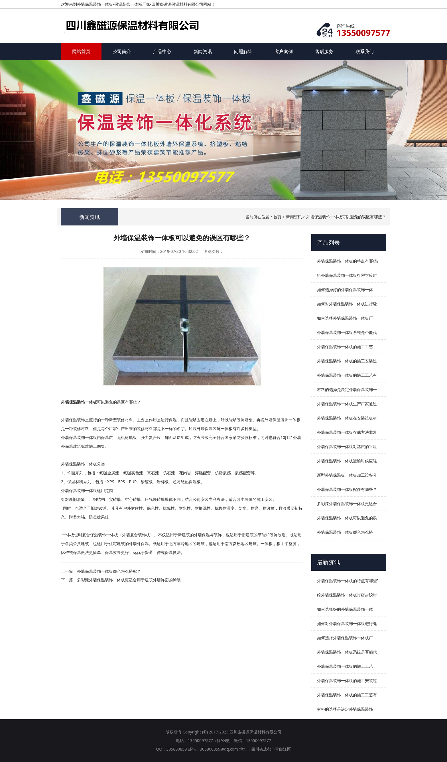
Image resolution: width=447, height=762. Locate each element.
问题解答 (243, 51)
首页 (277, 216)
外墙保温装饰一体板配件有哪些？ (347, 489)
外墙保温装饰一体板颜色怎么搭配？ (109, 571)
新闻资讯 (203, 51)
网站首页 (81, 51)
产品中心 (162, 51)
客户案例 (284, 51)
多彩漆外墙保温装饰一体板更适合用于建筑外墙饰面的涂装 (129, 579)
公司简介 (122, 51)
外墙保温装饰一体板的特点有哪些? (348, 261)
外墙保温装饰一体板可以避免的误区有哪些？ (346, 216)
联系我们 (364, 51)
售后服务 (324, 51)
